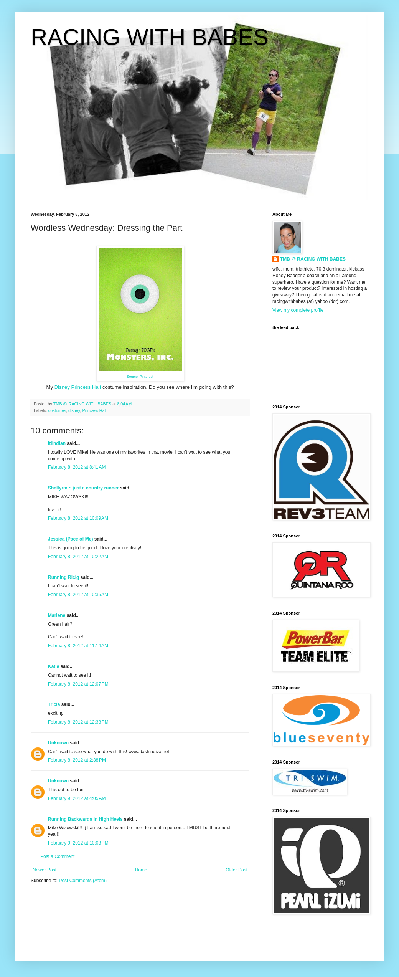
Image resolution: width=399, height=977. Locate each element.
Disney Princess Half (77, 387)
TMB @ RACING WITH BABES (313, 259)
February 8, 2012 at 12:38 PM (78, 722)
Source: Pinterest (140, 377)
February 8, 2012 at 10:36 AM (78, 594)
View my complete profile (297, 310)
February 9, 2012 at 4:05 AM (77, 798)
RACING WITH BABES (150, 37)
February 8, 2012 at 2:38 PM (77, 760)
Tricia (54, 704)
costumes (57, 410)
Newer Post (44, 870)
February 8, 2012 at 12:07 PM (78, 684)
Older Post (236, 870)
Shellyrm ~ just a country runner (83, 488)
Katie (53, 666)
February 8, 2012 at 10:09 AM (78, 518)
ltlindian (57, 443)
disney (74, 410)
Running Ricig (63, 577)
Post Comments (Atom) (83, 880)
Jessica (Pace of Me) (70, 539)
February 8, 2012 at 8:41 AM (77, 467)
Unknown (58, 743)
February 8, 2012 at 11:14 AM (78, 645)
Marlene (56, 615)
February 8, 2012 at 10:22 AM (78, 556)
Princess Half (94, 410)
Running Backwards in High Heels (85, 819)
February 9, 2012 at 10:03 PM (78, 843)
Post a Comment (57, 856)
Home (141, 870)
